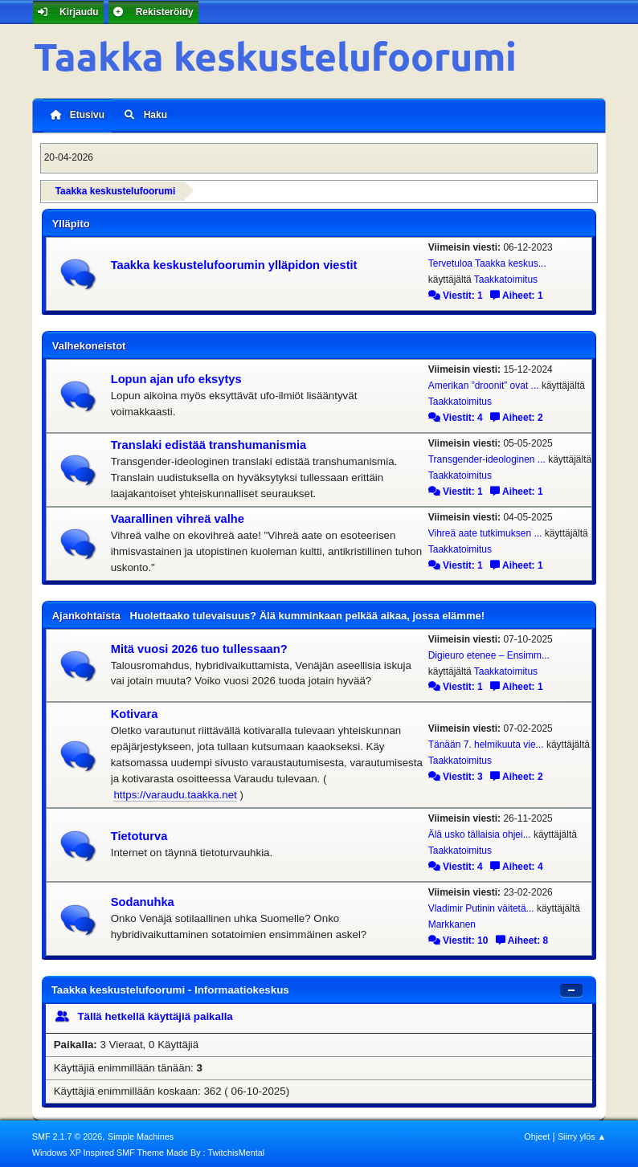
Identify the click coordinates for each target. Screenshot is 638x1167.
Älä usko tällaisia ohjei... (479, 832)
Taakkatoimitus (506, 277)
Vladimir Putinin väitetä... (481, 906)
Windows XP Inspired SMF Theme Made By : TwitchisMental (148, 1150)
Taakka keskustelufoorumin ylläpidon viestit (234, 262)
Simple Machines (141, 1134)
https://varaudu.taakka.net (174, 792)
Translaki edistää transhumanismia (209, 442)
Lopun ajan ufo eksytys (176, 376)
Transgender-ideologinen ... (487, 457)
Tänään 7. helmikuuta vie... (486, 742)
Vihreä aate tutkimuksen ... (485, 531)
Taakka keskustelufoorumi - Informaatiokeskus (170, 987)
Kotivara (134, 712)
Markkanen (452, 922)
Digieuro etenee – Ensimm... (489, 653)
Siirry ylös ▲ (582, 1134)
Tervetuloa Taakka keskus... (487, 261)
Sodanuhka (142, 899)
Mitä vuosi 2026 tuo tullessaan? (199, 646)
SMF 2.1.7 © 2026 (67, 1134)
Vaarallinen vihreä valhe (177, 516)
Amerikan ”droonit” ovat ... (483, 383)
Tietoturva (139, 833)
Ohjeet (537, 1134)
